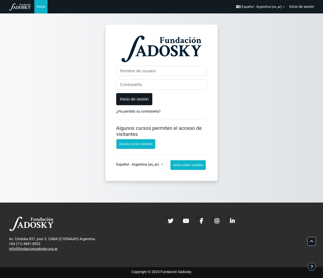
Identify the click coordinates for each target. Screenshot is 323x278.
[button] (260, 6)
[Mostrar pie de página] (312, 267)
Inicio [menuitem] (41, 6)
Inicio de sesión (301, 6)
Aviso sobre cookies (188, 165)
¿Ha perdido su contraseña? (138, 111)
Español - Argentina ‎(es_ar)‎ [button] (138, 164)
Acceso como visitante (136, 144)
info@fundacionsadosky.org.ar (33, 249)
